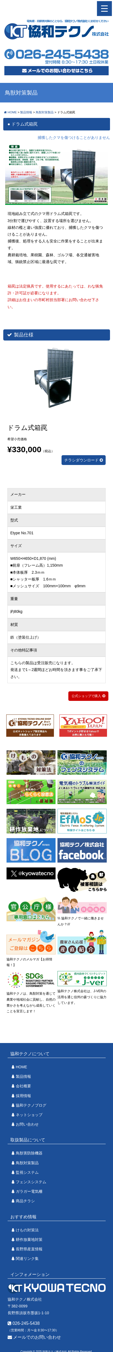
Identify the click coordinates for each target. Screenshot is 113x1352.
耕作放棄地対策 (29, 1239)
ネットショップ (29, 1115)
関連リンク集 (27, 1258)
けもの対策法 (27, 1230)
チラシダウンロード (83, 460)
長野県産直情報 (29, 1249)
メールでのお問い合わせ (34, 1337)
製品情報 (23, 1076)
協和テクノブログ (31, 1105)
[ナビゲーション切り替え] (104, 8)
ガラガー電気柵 (29, 1191)
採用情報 (23, 1096)
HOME (21, 1067)
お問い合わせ (27, 1124)
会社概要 (23, 1086)
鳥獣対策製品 (27, 1163)
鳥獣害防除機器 (29, 1153)
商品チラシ (25, 1201)
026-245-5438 (24, 1323)
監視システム (27, 1172)
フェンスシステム (31, 1182)
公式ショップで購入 (86, 696)
